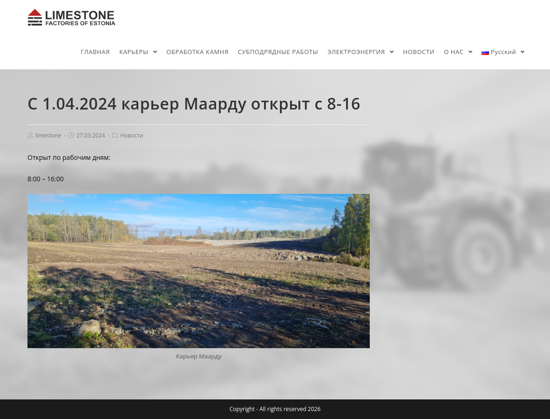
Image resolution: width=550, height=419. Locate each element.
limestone (48, 135)
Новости (131, 135)
